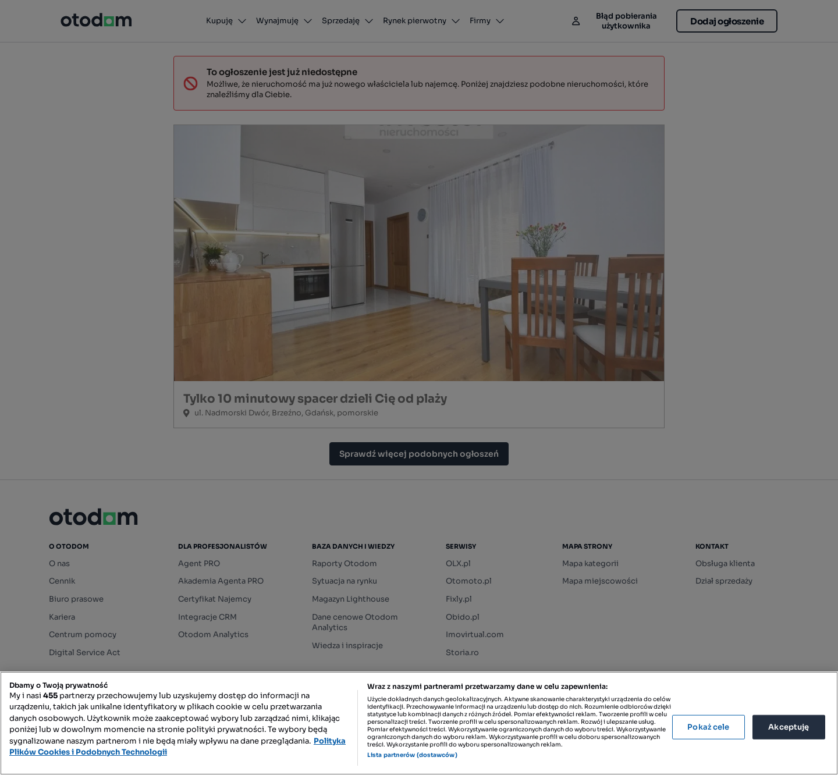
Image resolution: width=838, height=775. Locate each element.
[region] (419, 723)
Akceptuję (788, 727)
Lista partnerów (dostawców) (412, 755)
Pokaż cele (708, 727)
